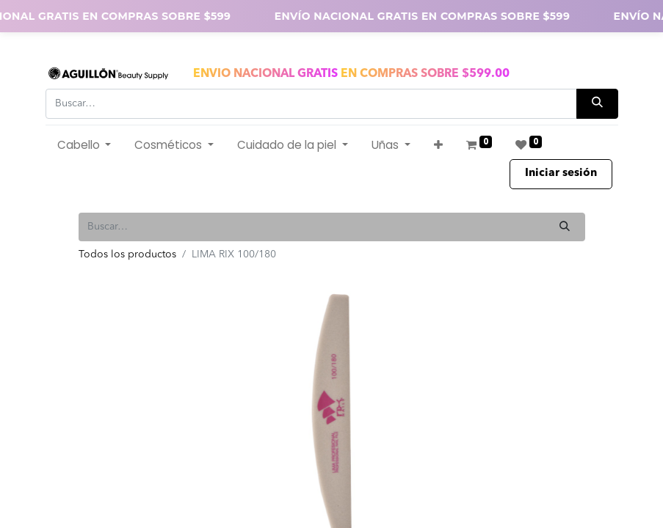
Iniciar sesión (561, 173)
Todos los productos (127, 254)
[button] (438, 145)
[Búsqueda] (597, 104)
